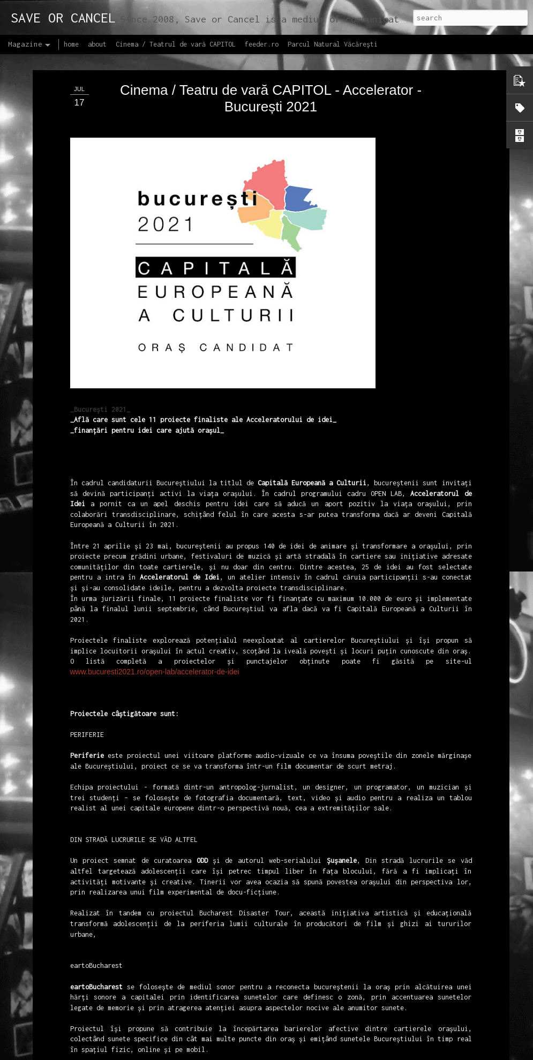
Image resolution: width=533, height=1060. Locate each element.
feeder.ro (262, 44)
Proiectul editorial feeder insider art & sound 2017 (261, 1036)
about (97, 44)
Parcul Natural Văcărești (333, 44)
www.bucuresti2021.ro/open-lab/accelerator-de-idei (154, 593)
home (71, 44)
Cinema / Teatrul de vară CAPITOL (176, 44)
